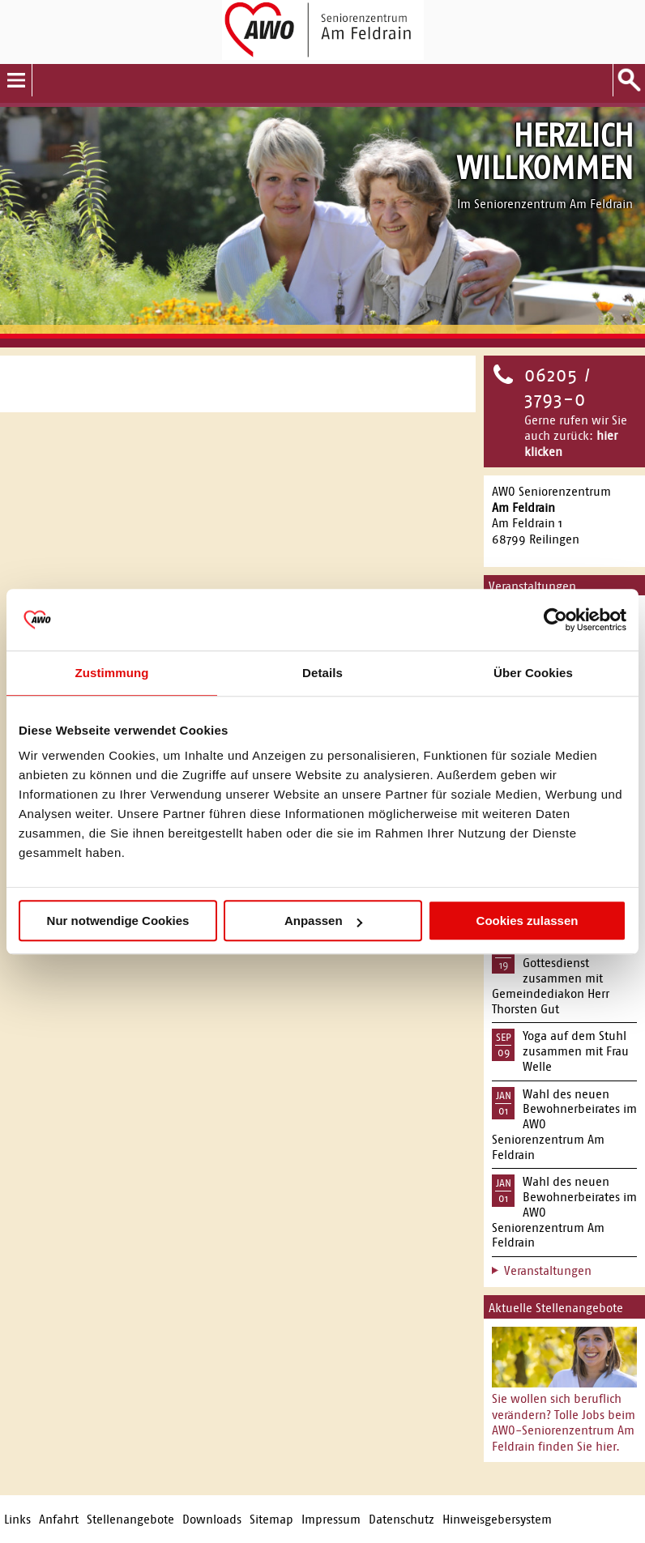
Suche (629, 80)
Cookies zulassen (527, 920)
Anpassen (323, 920)
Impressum (331, 1519)
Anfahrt (59, 1519)
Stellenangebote (130, 1519)
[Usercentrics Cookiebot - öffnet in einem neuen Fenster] (555, 619)
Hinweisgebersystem (497, 1519)
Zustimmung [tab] (112, 673)
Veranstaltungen (548, 1270)
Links (17, 1519)
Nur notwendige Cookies (118, 920)
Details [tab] (322, 673)
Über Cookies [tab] (533, 673)
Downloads (211, 1519)
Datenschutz (401, 1519)
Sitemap (271, 1519)
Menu (16, 80)
